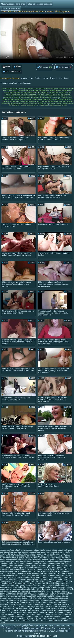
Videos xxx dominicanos (56, 603)
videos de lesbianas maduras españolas (22, 585)
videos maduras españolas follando (20, 593)
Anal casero (62, 605)
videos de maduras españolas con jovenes (54, 585)
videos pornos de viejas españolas (29, 599)
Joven (45, 78)
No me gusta (62, 67)
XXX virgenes (55, 616)
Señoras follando (6, 603)
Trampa (53, 78)
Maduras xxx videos (65, 608)
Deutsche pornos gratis (16, 628)
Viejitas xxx (28, 618)
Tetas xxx (43, 612)
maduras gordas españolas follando (29, 573)
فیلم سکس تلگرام (8, 625)
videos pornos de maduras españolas (40, 597)
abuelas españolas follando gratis (12, 550)
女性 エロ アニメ (47, 631)
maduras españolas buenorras (29, 560)
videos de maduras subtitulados (24, 589)
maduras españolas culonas (35, 564)
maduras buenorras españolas (30, 558)
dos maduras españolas (31, 552)
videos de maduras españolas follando (14, 587)
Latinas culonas (40, 603)
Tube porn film (48, 628)
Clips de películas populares (40, 4)
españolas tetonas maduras (24, 554)
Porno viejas (31, 614)
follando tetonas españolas (19, 556)
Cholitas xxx (44, 616)
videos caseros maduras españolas (31, 583)
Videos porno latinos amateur (28, 612)
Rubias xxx (44, 607)
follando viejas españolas (39, 556)
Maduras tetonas (14, 607)
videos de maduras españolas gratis (43, 587)
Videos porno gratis (56, 620)
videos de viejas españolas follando (34, 591)
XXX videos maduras (40, 620)
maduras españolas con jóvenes (32, 562)
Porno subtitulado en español (16, 608)
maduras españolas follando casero (15, 83)
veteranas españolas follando (27, 581)
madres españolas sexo (9, 558)
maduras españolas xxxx (52, 571)
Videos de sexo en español (20, 620)
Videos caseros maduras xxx (46, 605)
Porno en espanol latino (17, 614)
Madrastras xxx (6, 610)
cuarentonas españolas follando (60, 550)
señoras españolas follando (51, 579)
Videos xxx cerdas (20, 610)
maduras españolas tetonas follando (28, 569)
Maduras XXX (52, 610)
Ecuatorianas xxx (46, 601)
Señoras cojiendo (57, 614)
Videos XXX (25, 607)
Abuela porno (27, 78)
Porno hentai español (49, 608)
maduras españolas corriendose (12, 564)
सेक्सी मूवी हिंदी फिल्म (25, 625)
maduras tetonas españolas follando (28, 575)
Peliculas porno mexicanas (24, 603)
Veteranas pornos (65, 610)
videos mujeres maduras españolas (51, 595)
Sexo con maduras (61, 601)
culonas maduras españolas (10, 552)
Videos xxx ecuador (31, 616)
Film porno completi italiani (15, 631)
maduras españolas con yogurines (58, 562)
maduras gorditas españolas (55, 573)
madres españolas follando (60, 556)
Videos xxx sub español (25, 605)
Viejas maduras (34, 608)
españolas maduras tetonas (51, 552)
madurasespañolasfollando (25, 577)
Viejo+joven (64, 78)
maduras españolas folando (57, 564)
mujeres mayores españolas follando (50, 577)
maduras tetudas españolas (53, 575)
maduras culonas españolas (53, 558)
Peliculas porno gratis (15, 618)
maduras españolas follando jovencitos (26, 568)
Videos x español (59, 618)
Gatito (37, 78)
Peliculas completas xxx (43, 618)
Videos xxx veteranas (15, 616)
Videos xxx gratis (43, 614)
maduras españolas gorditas (52, 568)
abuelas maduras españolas (36, 550)
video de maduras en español (50, 581)
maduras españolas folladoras (11, 566)
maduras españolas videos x (31, 571)
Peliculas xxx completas (37, 610)
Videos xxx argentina (8, 612)
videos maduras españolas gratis (46, 593)
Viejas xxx (35, 607)
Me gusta (42, 67)
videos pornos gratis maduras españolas (24, 601)
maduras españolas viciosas (53, 569)
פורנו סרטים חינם (63, 628)
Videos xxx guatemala (56, 612)
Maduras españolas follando (13, 4)
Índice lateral (25, 636)
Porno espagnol (34, 628)
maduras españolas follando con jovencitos (40, 566)
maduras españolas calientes (52, 560)
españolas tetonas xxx (44, 554)
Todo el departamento (10, 8)
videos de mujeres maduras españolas (50, 589)
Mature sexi (33, 631)
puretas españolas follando (30, 579)
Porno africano (54, 607)
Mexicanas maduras (7, 605)
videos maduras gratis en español (24, 595)
